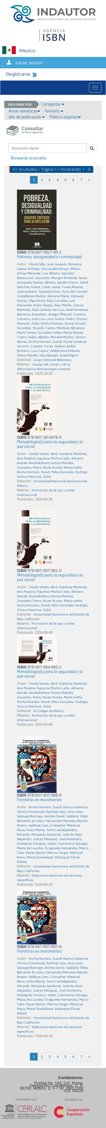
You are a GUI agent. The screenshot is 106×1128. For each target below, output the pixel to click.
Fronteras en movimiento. (39, 951)
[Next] (89, 180)
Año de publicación (26, 117)
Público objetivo (65, 117)
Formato (54, 111)
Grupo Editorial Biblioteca (52, 360)
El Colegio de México (48, 711)
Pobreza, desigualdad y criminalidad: (50, 257)
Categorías (52, 104)
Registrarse (18, 74)
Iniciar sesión (29, 62)
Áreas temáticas (24, 111)
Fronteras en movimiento (39, 799)
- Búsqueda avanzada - (28, 158)
